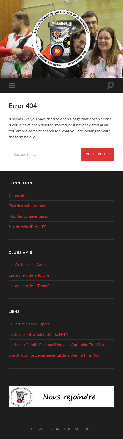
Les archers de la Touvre (29, 275)
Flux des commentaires (28, 216)
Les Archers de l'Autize (28, 264)
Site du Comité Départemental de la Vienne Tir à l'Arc (54, 355)
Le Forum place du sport (29, 323)
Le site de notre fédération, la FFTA (38, 334)
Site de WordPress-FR (28, 226)
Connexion (18, 195)
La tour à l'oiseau (62, 429)
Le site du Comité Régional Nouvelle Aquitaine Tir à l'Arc (57, 344)
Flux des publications (27, 205)
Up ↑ (88, 429)
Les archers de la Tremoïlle (31, 285)
